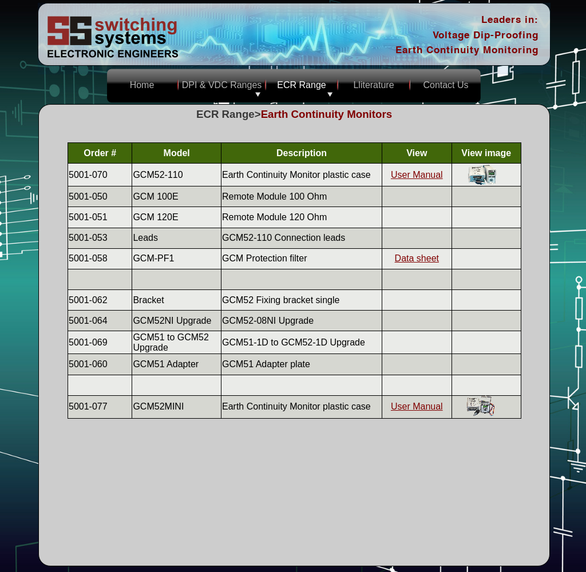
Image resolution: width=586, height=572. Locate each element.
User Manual (417, 175)
